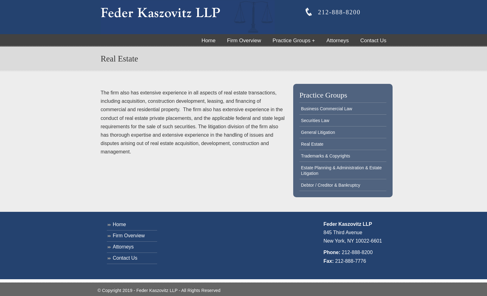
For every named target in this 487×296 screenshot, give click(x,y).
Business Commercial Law (326, 108)
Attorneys (123, 246)
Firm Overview (129, 235)
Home (119, 224)
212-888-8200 (357, 252)
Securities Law (315, 120)
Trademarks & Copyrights (325, 155)
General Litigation (318, 132)
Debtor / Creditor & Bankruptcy (330, 185)
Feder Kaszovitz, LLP (188, 17)
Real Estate (312, 144)
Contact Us (125, 258)
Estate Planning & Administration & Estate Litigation (341, 170)
